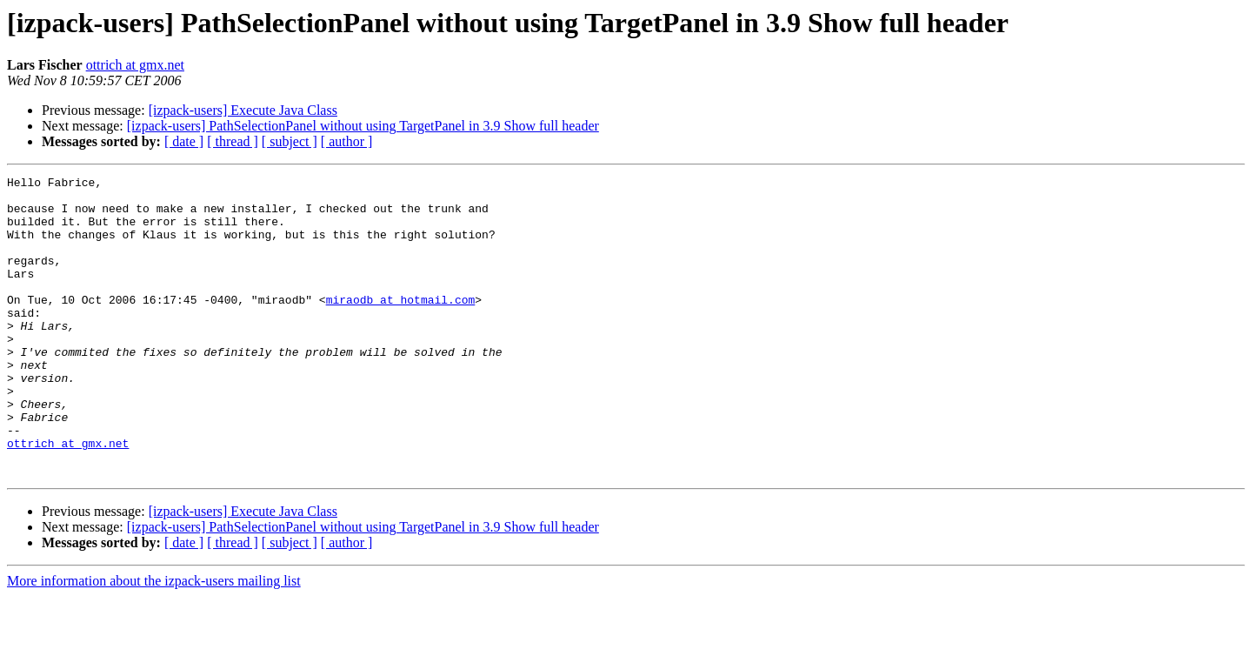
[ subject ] (289, 141)
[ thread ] (232, 141)
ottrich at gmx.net (135, 64)
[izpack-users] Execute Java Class (243, 110)
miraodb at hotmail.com (401, 325)
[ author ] (347, 141)
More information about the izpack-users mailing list (154, 640)
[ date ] (183, 141)
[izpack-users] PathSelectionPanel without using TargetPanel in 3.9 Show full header (363, 125)
